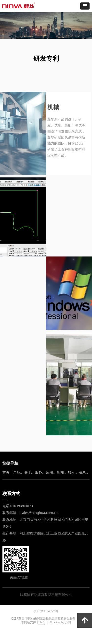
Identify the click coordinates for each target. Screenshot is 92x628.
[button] (85, 6)
